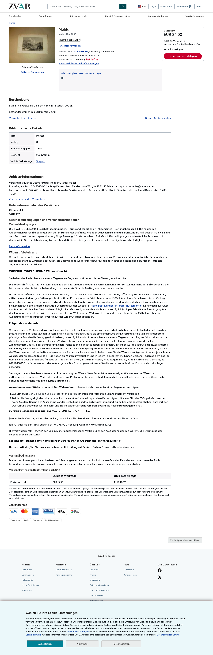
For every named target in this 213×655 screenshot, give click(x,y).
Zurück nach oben (106, 555)
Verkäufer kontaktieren (22, 118)
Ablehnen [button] (82, 643)
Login (153, 6)
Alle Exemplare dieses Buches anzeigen (81, 73)
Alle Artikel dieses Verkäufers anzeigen (79, 63)
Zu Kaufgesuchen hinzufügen (185, 540)
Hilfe (199, 6)
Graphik (40, 161)
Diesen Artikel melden (158, 118)
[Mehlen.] (32, 45)
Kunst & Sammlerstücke (117, 16)
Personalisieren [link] (121, 643)
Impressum (95, 580)
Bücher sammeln (78, 16)
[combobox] (83, 6)
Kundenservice (130, 575)
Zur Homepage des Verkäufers (27, 199)
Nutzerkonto (166, 6)
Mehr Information (19, 246)
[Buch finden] (122, 6)
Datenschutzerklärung (99, 585)
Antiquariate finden (158, 16)
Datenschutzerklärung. (168, 634)
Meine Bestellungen (30, 585)
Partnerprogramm (64, 575)
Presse (93, 575)
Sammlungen (45, 16)
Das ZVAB (94, 569)
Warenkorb (27, 590)
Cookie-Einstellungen (78, 631)
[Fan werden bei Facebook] (160, 571)
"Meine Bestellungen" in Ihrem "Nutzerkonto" (116, 305)
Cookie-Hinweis (97, 595)
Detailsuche (15, 16)
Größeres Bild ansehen (32, 72)
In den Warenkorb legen (183, 56)
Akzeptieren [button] (45, 643)
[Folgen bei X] (160, 577)
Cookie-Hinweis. (34, 634)
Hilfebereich (129, 569)
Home (12, 22)
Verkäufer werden (195, 16)
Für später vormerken (70, 45)
